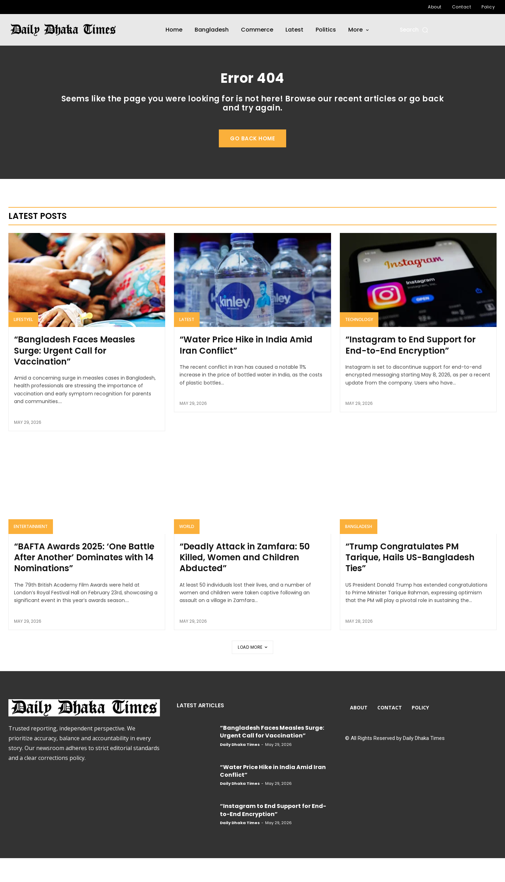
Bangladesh (358, 550)
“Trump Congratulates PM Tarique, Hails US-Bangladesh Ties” (409, 581)
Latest (186, 344)
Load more (252, 671)
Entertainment (31, 550)
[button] (414, 30)
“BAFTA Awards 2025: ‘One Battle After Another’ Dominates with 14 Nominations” (84, 581)
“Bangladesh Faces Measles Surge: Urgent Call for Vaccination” (74, 374)
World (186, 550)
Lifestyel (23, 344)
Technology (359, 344)
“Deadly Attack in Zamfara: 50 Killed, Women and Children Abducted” (245, 581)
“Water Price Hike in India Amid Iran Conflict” (246, 369)
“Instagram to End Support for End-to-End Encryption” (410, 369)
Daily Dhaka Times (240, 768)
